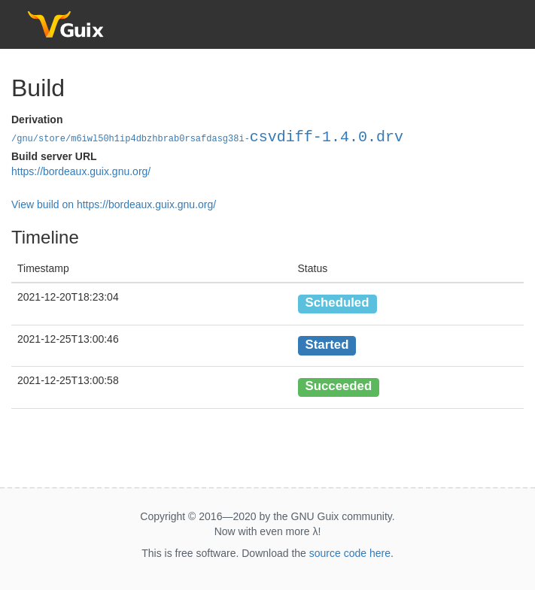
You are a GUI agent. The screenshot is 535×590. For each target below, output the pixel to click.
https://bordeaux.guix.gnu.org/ (80, 171)
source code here (350, 553)
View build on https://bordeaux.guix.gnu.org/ (113, 204)
